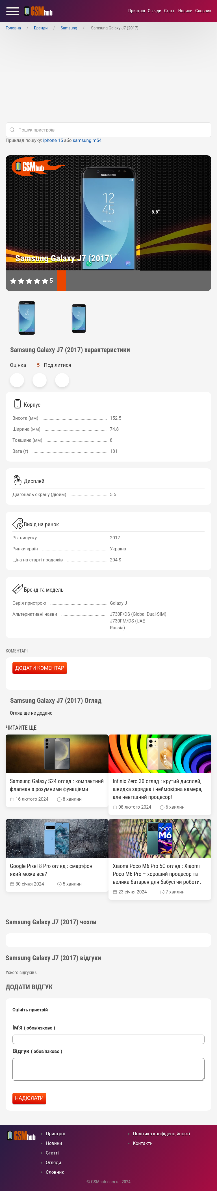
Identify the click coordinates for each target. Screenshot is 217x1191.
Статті (169, 10)
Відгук (37, 1051)
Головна (13, 28)
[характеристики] (61, 280)
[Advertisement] (108, 78)
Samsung (68, 28)
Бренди (41, 28)
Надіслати (29, 1098)
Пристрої (136, 10)
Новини (185, 10)
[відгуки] (78, 280)
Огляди (154, 10)
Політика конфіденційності (161, 1133)
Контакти (143, 1143)
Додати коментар (39, 668)
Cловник (203, 10)
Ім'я (33, 1027)
